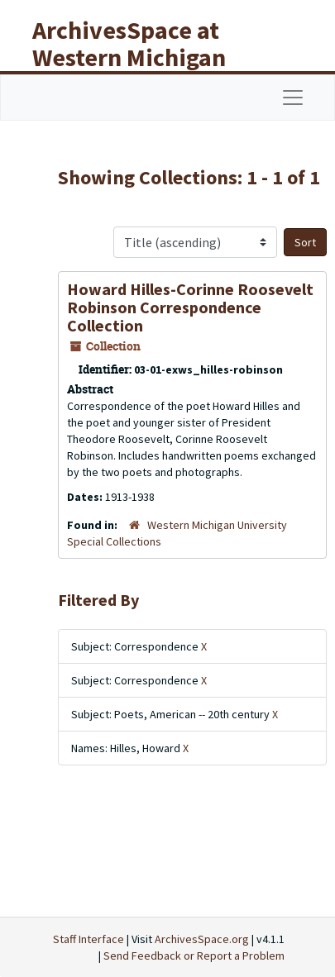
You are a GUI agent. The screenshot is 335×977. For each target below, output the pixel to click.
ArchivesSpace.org (202, 939)
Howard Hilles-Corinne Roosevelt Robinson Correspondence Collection (190, 307)
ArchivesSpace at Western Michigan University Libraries (141, 57)
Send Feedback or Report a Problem (194, 955)
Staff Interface (88, 939)
